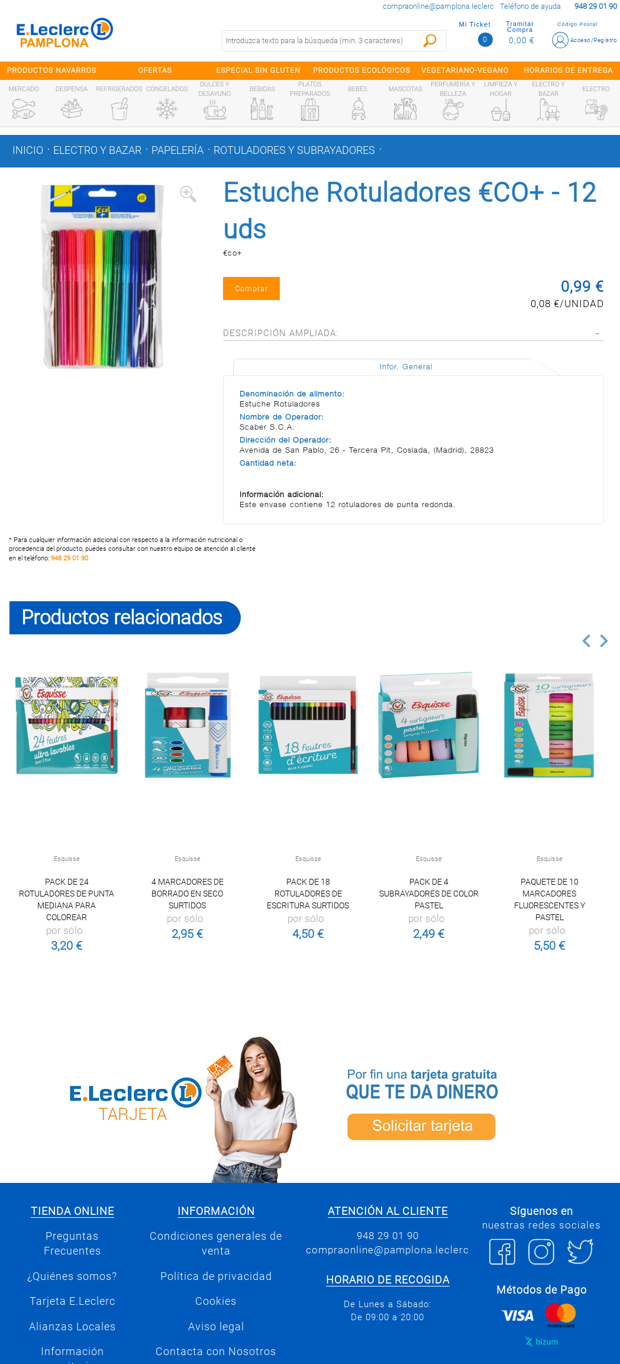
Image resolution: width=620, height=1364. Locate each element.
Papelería (177, 150)
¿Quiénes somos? (72, 1276)
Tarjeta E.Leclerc (72, 1301)
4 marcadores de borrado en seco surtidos (187, 893)
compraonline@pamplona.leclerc (438, 6)
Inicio (27, 150)
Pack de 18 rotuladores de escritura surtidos (308, 893)
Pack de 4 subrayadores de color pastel (429, 893)
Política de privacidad (216, 1276)
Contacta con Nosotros (216, 1351)
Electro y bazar (97, 150)
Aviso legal (216, 1327)
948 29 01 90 (69, 558)
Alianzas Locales (72, 1327)
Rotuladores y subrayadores (294, 150)
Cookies (216, 1301)
